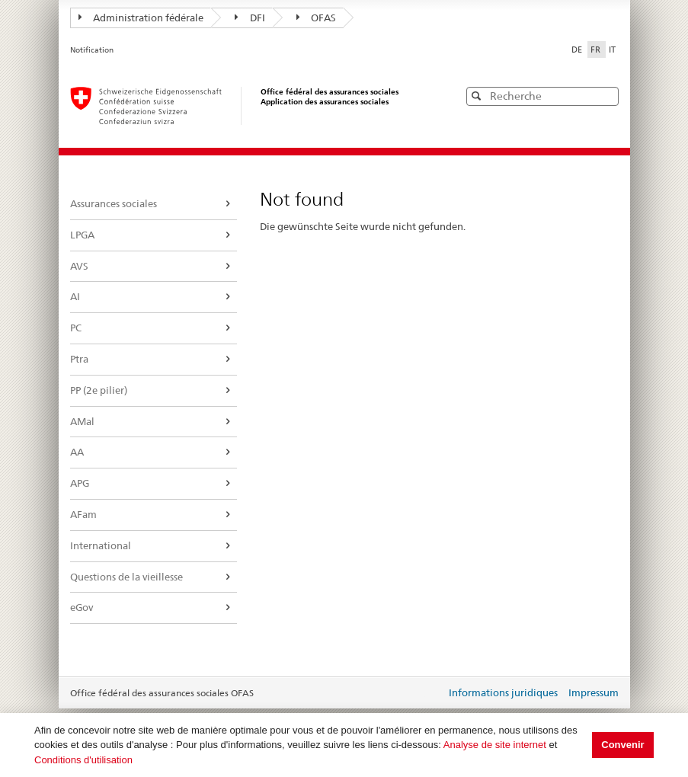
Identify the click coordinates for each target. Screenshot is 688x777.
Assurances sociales (113, 203)
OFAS (316, 17)
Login (431, 694)
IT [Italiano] (612, 49)
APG (79, 483)
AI (75, 296)
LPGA (82, 235)
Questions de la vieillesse (126, 577)
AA (77, 452)
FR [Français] (596, 49)
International (100, 545)
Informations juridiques (503, 692)
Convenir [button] (622, 744)
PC (76, 327)
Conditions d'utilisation (83, 760)
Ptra (79, 359)
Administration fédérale (141, 17)
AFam (83, 514)
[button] (605, 96)
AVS (79, 266)
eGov (81, 607)
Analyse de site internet (494, 744)
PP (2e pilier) (98, 390)
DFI (250, 17)
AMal (82, 421)
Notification (92, 50)
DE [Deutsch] (577, 49)
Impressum (593, 692)
